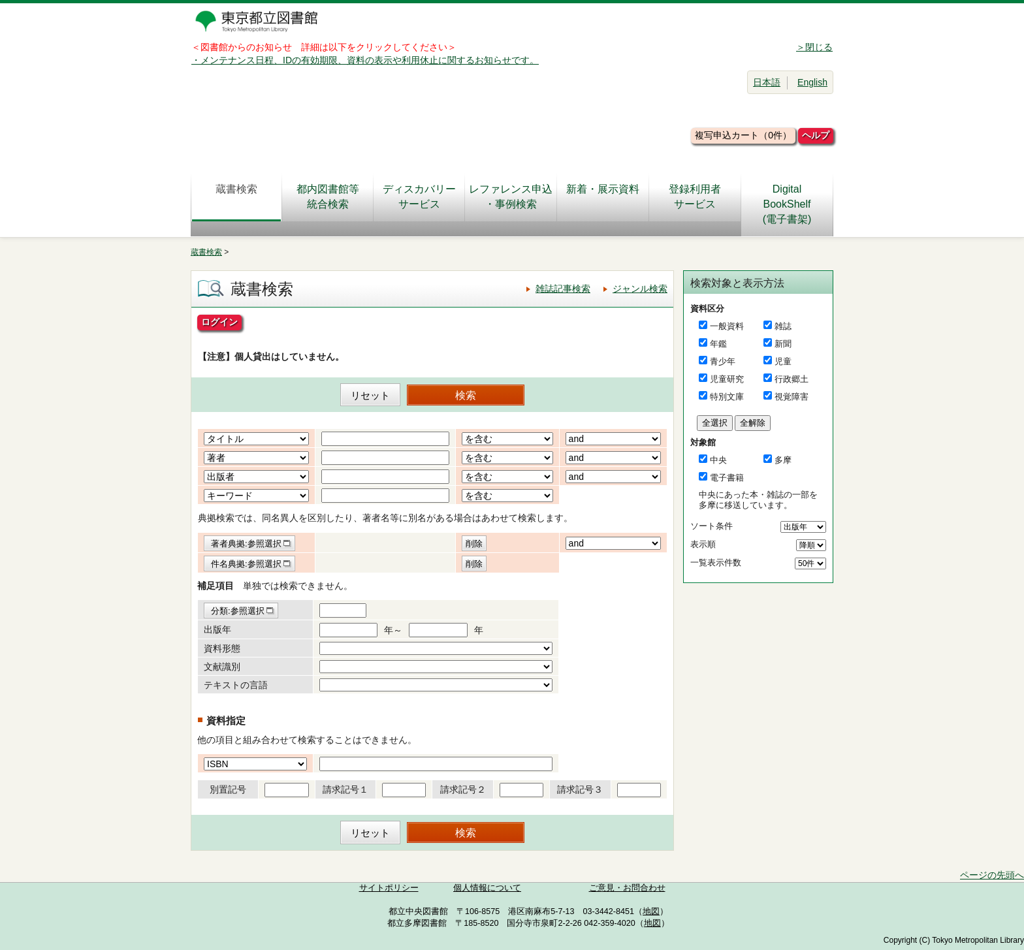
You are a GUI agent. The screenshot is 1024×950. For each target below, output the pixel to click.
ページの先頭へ (992, 875)
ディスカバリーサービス (419, 196)
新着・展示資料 (602, 196)
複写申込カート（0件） (743, 135)
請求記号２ (463, 789)
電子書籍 (727, 478)
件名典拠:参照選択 (246, 564)
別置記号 (228, 789)
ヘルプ (815, 135)
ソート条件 (711, 526)
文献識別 (222, 666)
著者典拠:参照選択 (246, 543)
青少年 (722, 361)
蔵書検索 (236, 196)
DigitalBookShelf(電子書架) (787, 204)
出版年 (217, 629)
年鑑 (718, 344)
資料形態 (222, 648)
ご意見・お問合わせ (627, 888)
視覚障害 (791, 397)
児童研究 (727, 379)
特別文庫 (727, 397)
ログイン (219, 322)
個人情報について (487, 888)
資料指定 (226, 720)
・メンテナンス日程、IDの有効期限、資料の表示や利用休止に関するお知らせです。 (365, 60)
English (812, 82)
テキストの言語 (236, 685)
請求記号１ (345, 789)
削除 (474, 543)
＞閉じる (814, 47)
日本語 (766, 82)
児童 (783, 361)
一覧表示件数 (715, 562)
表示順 (703, 544)
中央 (718, 460)
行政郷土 (791, 379)
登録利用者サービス (695, 196)
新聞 (783, 344)
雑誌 (783, 326)
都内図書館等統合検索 (327, 196)
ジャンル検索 (640, 288)
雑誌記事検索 (563, 288)
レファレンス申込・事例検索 (510, 196)
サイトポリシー (389, 888)
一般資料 (727, 326)
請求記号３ (580, 789)
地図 (651, 911)
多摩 (783, 460)
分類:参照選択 (237, 611)
